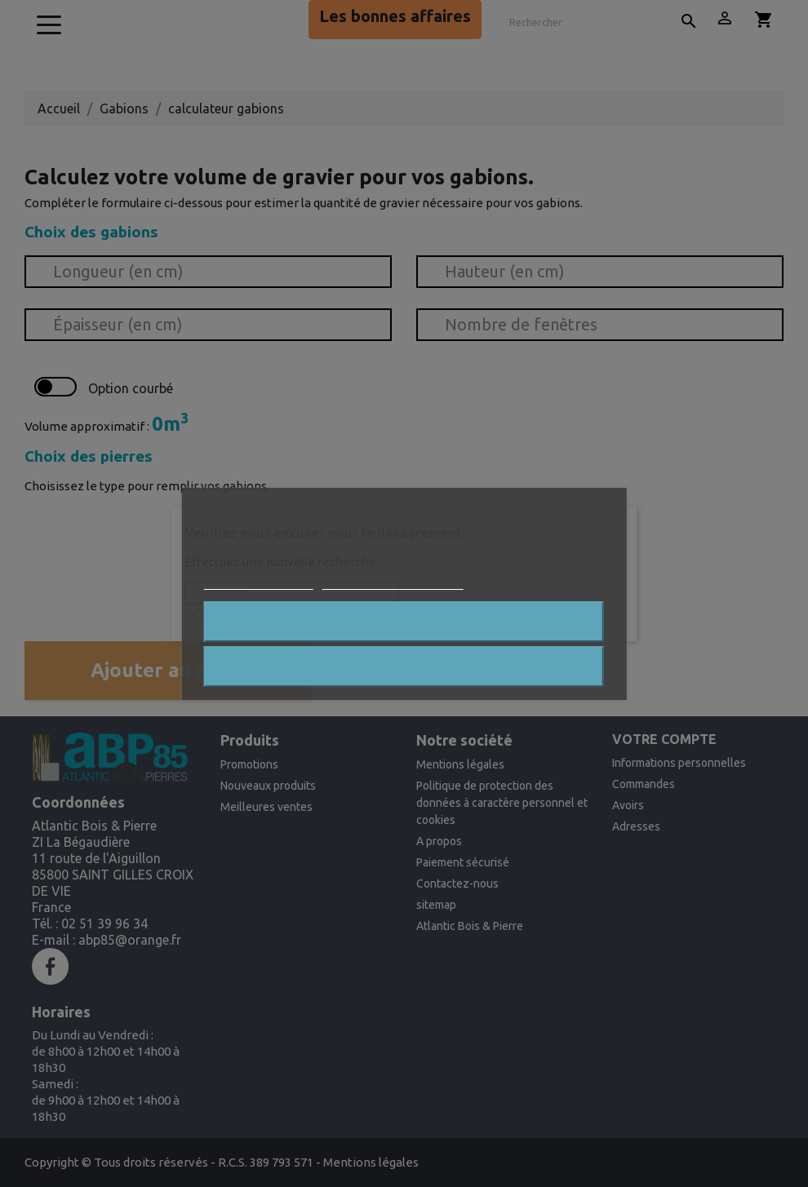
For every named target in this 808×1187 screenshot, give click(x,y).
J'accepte (404, 666)
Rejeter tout (404, 621)
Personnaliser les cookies (393, 581)
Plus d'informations (258, 581)
